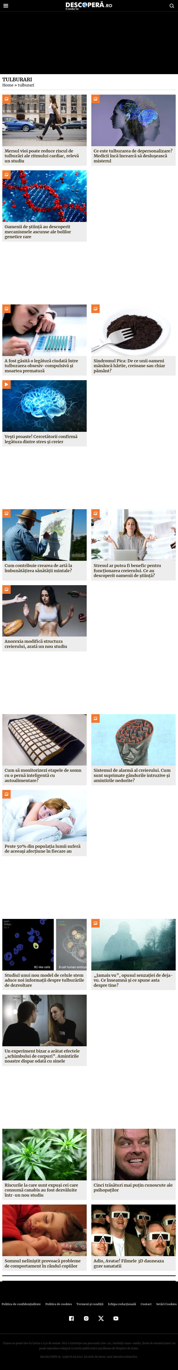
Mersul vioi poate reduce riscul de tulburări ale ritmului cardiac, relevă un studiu (42, 156)
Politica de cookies (59, 1304)
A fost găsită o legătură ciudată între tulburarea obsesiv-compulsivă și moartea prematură (41, 365)
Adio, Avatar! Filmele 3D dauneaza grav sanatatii (133, 1263)
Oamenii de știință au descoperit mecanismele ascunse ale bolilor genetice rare (38, 231)
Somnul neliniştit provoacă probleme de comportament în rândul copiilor (43, 1263)
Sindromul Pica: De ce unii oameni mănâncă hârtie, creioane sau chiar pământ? (129, 365)
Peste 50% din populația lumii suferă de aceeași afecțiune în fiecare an (42, 849)
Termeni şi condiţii (89, 1304)
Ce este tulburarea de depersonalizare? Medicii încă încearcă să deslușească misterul (133, 156)
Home (7, 85)
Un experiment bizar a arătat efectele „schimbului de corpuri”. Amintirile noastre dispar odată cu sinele (42, 1056)
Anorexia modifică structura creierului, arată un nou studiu (36, 644)
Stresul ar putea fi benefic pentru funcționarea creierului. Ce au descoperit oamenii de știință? (127, 570)
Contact (144, 1304)
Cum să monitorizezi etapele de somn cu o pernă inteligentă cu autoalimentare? (43, 775)
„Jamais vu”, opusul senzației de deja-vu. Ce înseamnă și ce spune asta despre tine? (132, 980)
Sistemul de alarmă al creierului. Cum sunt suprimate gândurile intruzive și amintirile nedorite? (132, 775)
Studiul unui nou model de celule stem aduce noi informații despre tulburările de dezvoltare (44, 980)
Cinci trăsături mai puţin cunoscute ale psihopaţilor (133, 1187)
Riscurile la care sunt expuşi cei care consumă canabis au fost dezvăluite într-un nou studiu (41, 1190)
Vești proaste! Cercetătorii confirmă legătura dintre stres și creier (41, 439)
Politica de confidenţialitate (23, 1304)
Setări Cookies (164, 1304)
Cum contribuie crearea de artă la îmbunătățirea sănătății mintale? (38, 568)
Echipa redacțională (120, 1304)
